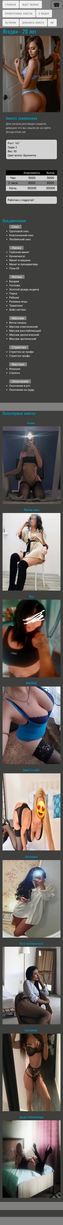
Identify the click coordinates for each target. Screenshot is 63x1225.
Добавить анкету (33, 22)
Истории (10, 22)
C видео (44, 13)
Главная (10, 4)
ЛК (52, 22)
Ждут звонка (30, 4)
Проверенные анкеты (19, 13)
